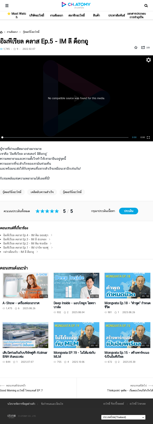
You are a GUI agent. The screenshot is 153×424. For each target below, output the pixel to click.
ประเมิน (128, 211)
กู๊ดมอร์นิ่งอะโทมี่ (30, 31)
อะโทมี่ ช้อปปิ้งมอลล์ (113, 403)
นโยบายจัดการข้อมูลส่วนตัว (21, 403)
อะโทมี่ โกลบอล (138, 403)
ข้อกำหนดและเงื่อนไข (52, 403)
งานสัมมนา (12, 31)
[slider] (65, 137)
